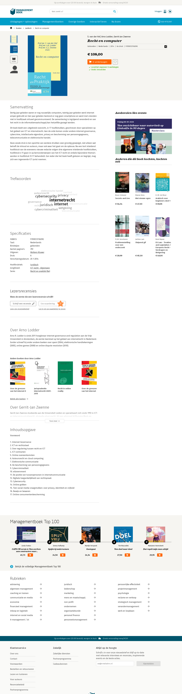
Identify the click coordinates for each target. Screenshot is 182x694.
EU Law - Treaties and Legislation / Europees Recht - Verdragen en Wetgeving (163, 247)
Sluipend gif (140, 242)
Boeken (18, 28)
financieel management (26, 606)
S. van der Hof (93, 36)
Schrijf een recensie (22, 303)
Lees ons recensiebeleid (19, 309)
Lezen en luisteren (19, 674)
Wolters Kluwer (37, 252)
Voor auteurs (16, 679)
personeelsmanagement (80, 619)
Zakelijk (57, 648)
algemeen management (26, 589)
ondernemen (80, 606)
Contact (13, 659)
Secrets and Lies (122, 198)
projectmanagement (134, 589)
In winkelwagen (100, 62)
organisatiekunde (80, 611)
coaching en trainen (26, 593)
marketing (80, 593)
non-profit (80, 602)
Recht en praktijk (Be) (40, 271)
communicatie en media (26, 597)
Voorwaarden (16, 664)
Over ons (14, 653)
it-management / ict (26, 619)
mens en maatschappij (80, 597)
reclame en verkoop (134, 597)
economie (26, 602)
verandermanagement (134, 606)
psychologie (134, 593)
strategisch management (134, 602)
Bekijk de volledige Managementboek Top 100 (38, 566)
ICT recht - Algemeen (40, 268)
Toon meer (53, 421)
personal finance (80, 615)
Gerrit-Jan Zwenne (122, 36)
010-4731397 (166, 22)
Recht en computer (42, 28)
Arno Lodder (107, 36)
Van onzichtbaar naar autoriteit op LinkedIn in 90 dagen (140, 127)
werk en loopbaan (134, 611)
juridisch (80, 584)
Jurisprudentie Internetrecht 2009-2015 (42, 391)
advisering (26, 584)
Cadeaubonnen (60, 664)
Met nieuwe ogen (143, 198)
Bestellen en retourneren (22, 669)
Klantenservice (18, 648)
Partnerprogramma (19, 690)
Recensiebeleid (17, 684)
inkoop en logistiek (26, 611)
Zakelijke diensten (61, 653)
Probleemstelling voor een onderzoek (122, 245)
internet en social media (26, 615)
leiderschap (80, 589)
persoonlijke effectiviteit (134, 584)
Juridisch (28, 28)
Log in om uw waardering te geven (52, 309)
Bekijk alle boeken (18, 399)
